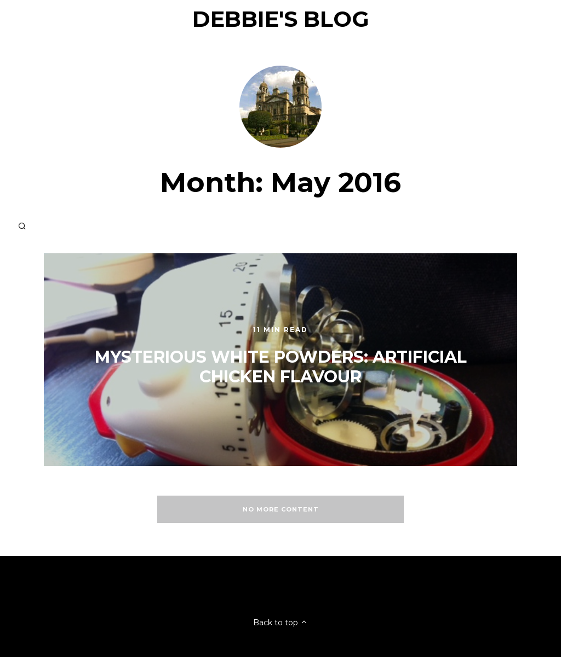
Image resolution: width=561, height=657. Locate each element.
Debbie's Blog (280, 18)
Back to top (280, 622)
